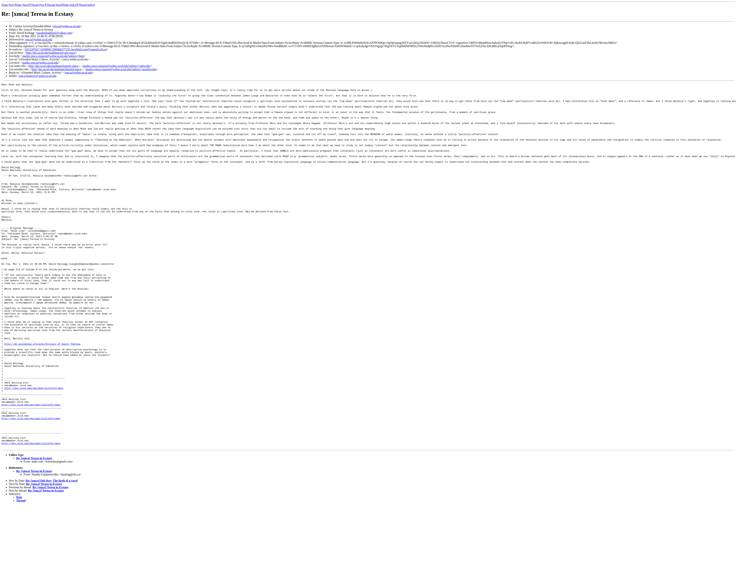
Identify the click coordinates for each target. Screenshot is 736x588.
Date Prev (8, 4)
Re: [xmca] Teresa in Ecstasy (34, 531)
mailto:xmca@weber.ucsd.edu (40, 62)
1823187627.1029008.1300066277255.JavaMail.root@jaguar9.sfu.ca (66, 49)
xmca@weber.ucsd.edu (66, 26)
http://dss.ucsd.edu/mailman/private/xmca (50, 52)
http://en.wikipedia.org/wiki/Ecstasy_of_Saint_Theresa (42, 396)
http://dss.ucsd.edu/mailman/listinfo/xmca (53, 66)
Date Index (69, 4)
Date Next (22, 4)
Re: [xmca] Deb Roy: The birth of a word (51, 553)
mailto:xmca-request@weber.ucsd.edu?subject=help (53, 56)
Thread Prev (37, 4)
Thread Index (86, 4)
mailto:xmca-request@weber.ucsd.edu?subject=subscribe (117, 66)
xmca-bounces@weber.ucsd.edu (37, 75)
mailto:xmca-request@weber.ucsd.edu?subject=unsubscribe (121, 69)
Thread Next (54, 4)
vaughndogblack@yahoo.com (54, 32)
